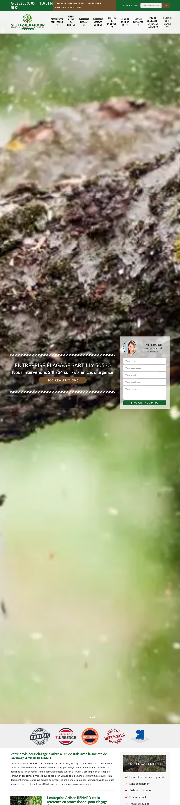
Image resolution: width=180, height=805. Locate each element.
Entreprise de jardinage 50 (112, 22)
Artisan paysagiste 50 (138, 22)
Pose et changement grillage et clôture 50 (152, 22)
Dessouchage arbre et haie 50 (57, 22)
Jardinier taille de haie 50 (125, 22)
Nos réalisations (63, 380)
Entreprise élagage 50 (84, 22)
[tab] (90, 402)
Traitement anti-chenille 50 (167, 22)
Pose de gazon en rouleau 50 (71, 22)
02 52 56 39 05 (22, 3)
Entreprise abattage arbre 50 (98, 22)
